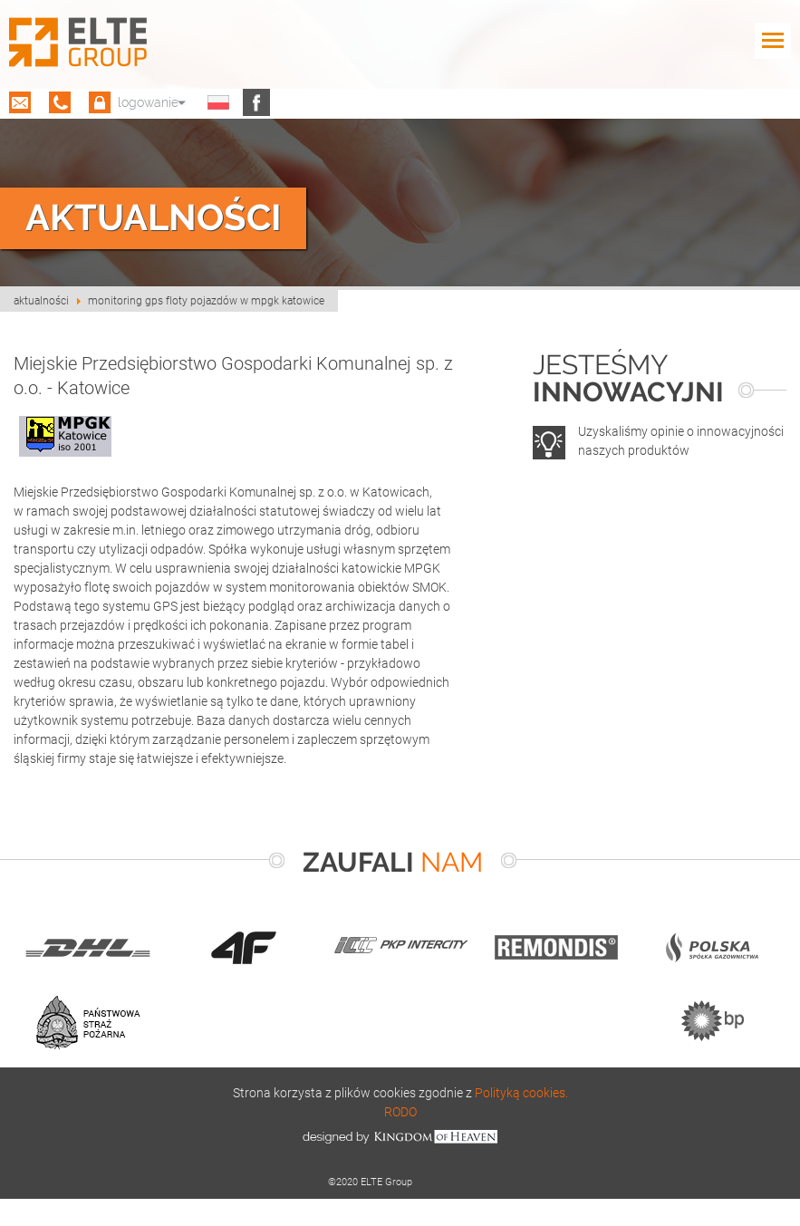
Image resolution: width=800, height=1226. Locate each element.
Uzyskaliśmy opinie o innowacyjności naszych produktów (681, 440)
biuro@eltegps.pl (20, 102)
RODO (400, 1111)
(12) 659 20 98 (60, 102)
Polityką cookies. (521, 1092)
